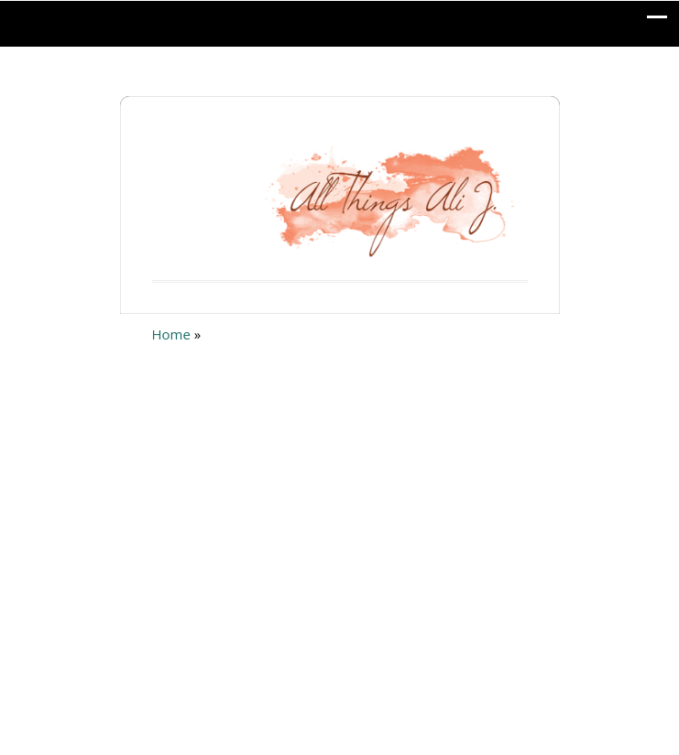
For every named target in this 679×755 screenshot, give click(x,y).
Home (171, 334)
